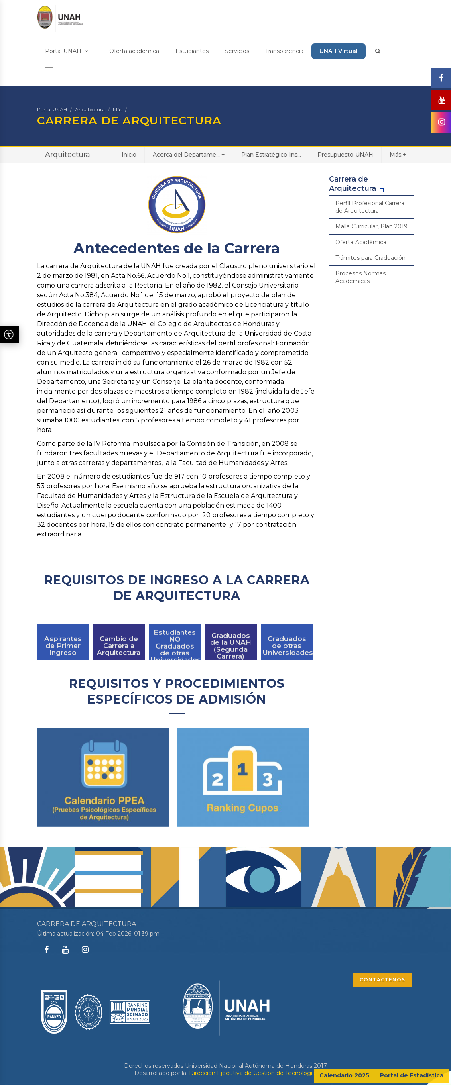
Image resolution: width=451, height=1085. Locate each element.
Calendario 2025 (344, 1075)
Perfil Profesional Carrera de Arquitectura (369, 207)
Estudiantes (192, 51)
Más (117, 109)
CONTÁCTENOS (382, 980)
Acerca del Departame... (189, 154)
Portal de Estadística (411, 1075)
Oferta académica (134, 51)
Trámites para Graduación (370, 257)
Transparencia (284, 51)
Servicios (237, 51)
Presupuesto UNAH (345, 154)
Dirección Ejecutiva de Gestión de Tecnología (252, 1073)
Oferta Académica (360, 242)
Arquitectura (90, 109)
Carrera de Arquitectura (352, 184)
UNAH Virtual (338, 51)
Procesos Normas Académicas (360, 277)
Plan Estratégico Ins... (271, 154)
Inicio (129, 154)
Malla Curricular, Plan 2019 (371, 226)
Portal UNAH (66, 51)
